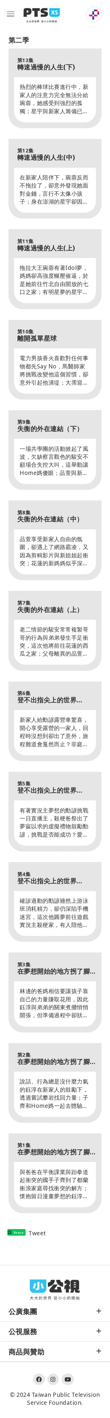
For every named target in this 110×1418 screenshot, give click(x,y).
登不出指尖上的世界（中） (47, 787)
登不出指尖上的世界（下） (47, 697)
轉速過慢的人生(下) (46, 64)
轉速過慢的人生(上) (46, 245)
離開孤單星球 (37, 335)
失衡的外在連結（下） (50, 425)
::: (80, 9)
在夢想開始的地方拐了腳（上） (53, 1149)
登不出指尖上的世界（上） (47, 878)
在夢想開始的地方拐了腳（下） (53, 968)
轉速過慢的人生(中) (46, 154)
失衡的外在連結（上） (50, 606)
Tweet (37, 1233)
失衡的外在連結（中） (50, 516)
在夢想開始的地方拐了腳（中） (53, 1058)
